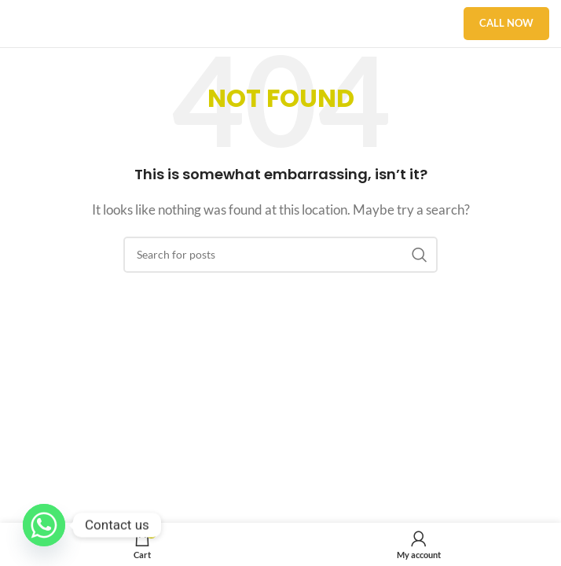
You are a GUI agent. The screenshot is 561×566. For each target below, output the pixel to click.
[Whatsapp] (44, 525)
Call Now (506, 23)
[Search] (280, 255)
